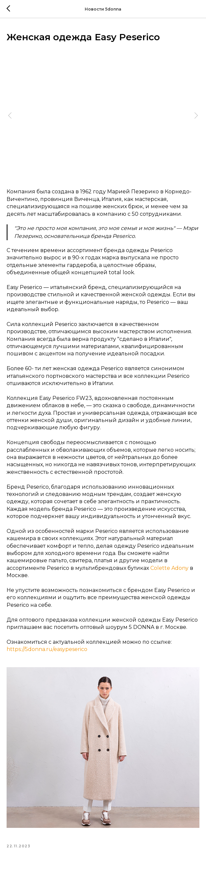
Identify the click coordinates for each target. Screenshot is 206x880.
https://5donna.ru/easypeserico (47, 649)
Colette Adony (169, 568)
